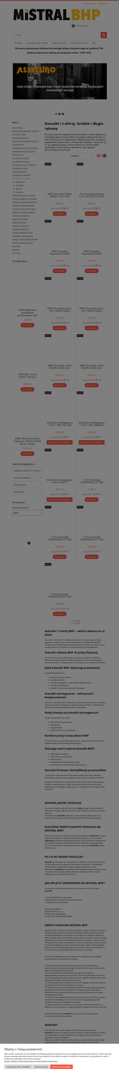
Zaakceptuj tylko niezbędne (18, 1067)
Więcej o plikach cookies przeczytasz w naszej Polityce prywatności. (31, 1061)
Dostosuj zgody (41, 1067)
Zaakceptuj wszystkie (61, 1067)
